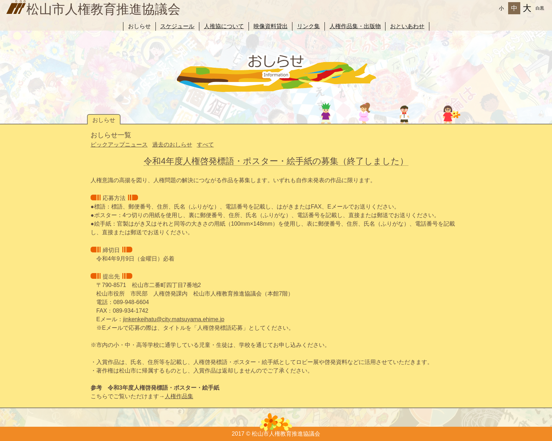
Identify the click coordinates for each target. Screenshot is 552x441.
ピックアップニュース (119, 145)
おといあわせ (407, 26)
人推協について (224, 26)
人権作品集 (179, 396)
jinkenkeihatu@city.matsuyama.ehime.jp (174, 319)
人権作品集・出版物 (355, 26)
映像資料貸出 (271, 26)
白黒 (540, 8)
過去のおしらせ (172, 145)
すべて (205, 145)
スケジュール (177, 26)
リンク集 (308, 26)
